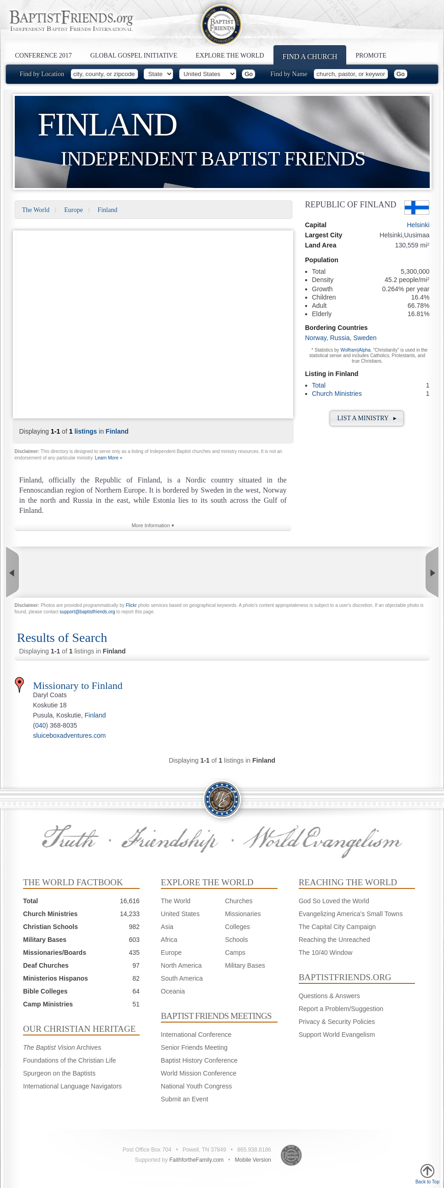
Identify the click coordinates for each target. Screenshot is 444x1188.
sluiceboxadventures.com (69, 735)
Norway (315, 337)
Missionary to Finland (78, 685)
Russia (340, 337)
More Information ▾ (152, 525)
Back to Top (427, 1174)
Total (319, 385)
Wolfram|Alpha (355, 350)
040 (40, 725)
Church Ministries (337, 393)
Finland (108, 209)
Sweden (365, 337)
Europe (73, 209)
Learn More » (108, 457)
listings (85, 431)
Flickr (131, 605)
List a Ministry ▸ (367, 418)
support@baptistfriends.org (87, 611)
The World (36, 209)
